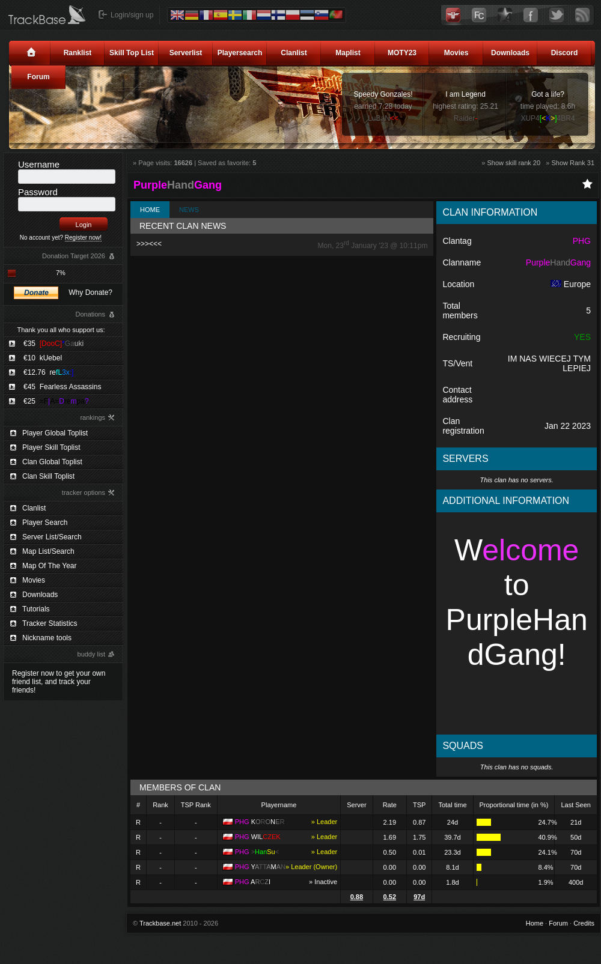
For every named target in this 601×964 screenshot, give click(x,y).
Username (38, 164)
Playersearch (240, 53)
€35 (53, 343)
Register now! (83, 237)
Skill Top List (131, 53)
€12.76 (48, 372)
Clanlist (294, 53)
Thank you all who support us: (61, 329)
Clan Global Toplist (52, 462)
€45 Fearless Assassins (62, 387)
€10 (42, 358)
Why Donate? (90, 292)
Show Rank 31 (572, 162)
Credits (583, 923)
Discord (564, 53)
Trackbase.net (160, 923)
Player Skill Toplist (51, 447)
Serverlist (186, 53)
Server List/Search (52, 537)
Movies (456, 53)
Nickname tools (47, 638)
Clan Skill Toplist (48, 476)
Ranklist (78, 53)
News (189, 209)
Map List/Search (48, 551)
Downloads (510, 53)
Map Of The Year (49, 566)
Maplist (347, 53)
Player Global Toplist (55, 433)
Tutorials (36, 609)
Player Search (44, 522)
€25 (56, 401)
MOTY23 (402, 53)
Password (38, 192)
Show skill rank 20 (513, 162)
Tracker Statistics (50, 623)
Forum (38, 77)
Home (150, 209)
